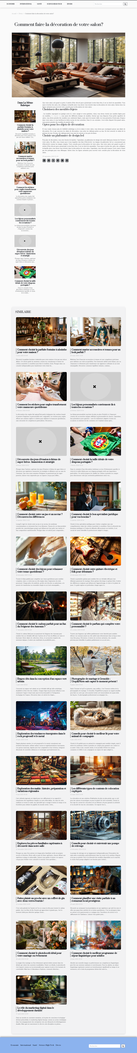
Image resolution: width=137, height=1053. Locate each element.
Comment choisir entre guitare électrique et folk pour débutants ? (94, 570)
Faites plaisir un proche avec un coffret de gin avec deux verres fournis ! (41, 899)
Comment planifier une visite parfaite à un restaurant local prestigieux (93, 899)
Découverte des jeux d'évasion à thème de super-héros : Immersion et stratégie (25, 253)
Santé (39, 4)
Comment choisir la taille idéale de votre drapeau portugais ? (25, 283)
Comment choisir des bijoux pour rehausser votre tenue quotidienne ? (40, 570)
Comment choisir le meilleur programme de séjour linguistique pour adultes (94, 954)
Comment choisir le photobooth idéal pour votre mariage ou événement (39, 954)
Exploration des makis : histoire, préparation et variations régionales (41, 790)
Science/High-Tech (54, 4)
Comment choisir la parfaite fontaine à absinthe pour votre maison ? (25, 128)
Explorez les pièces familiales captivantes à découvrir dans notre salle (39, 845)
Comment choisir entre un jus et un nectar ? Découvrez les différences (39, 515)
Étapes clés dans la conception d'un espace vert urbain (41, 680)
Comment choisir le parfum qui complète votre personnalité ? (96, 625)
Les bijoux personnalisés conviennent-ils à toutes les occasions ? (25, 221)
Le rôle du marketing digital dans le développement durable (35, 1009)
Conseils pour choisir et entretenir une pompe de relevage (95, 845)
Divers (69, 4)
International (26, 4)
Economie (11, 4)
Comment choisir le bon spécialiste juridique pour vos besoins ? (95, 515)
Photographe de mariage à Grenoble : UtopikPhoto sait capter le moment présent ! (94, 680)
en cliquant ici (56, 116)
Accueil (14, 14)
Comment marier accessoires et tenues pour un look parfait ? (25, 158)
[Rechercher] (108, 4)
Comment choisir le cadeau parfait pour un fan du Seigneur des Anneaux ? (41, 625)
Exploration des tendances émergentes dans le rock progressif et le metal (41, 735)
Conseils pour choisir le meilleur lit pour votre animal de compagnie (95, 735)
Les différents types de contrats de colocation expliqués (95, 790)
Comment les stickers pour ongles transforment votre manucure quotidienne (25, 190)
